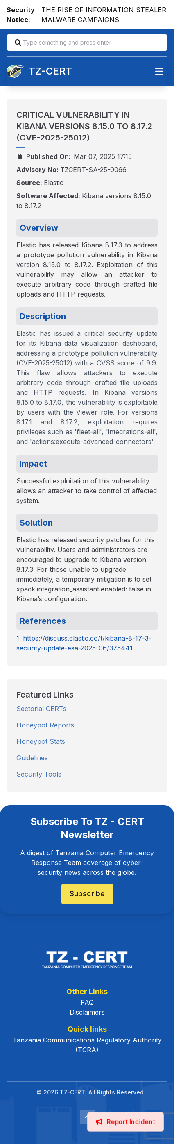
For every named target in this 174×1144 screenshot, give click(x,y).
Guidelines (32, 758)
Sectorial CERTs (41, 709)
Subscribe (87, 893)
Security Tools (38, 774)
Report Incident (126, 1122)
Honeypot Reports (45, 725)
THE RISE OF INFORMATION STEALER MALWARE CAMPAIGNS (103, 15)
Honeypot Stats (40, 741)
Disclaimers (87, 1012)
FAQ (87, 1002)
